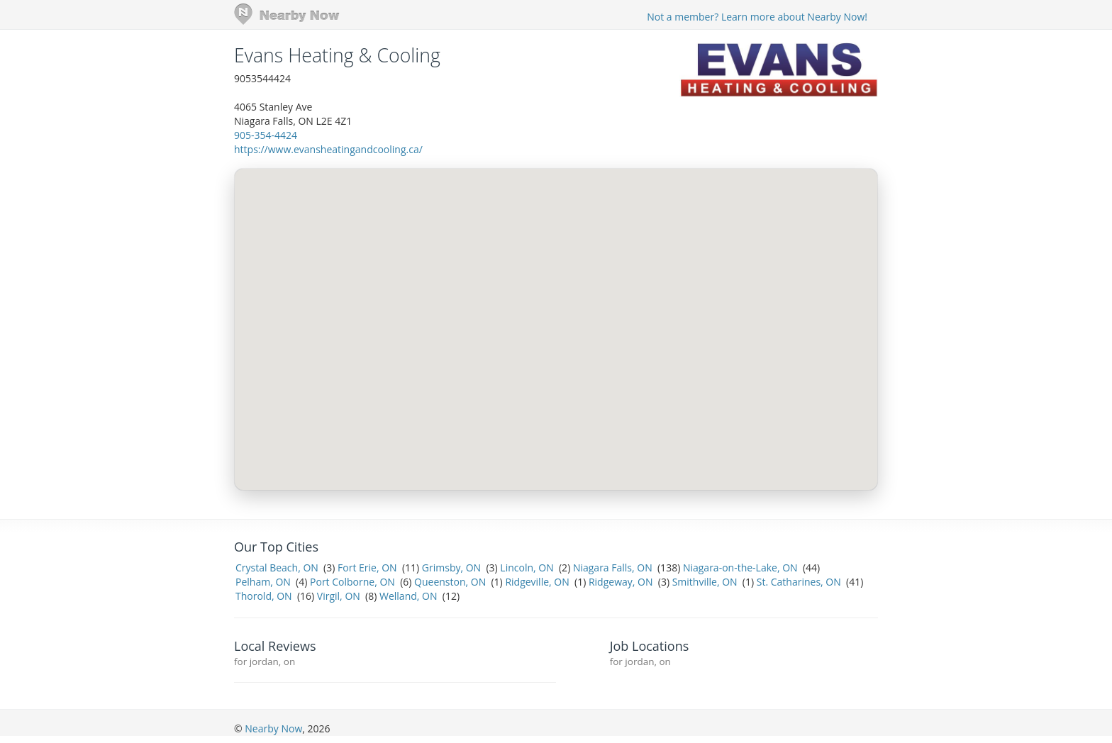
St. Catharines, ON (799, 581)
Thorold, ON (263, 596)
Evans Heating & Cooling (337, 55)
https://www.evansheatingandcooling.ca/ (328, 149)
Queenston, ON (450, 581)
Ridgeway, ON (621, 581)
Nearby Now (273, 728)
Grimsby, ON (451, 567)
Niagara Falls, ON (612, 567)
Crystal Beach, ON (276, 567)
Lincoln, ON (526, 567)
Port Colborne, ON (352, 581)
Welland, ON (408, 596)
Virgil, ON (338, 596)
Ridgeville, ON (537, 581)
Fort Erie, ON (367, 567)
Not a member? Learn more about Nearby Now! (757, 16)
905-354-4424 (265, 135)
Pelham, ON (263, 581)
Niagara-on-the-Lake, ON (740, 567)
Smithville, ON (705, 581)
